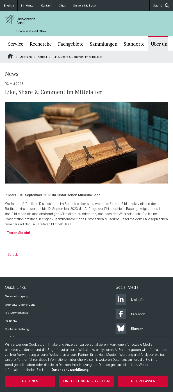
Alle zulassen (143, 381)
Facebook (130, 314)
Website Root (10, 56)
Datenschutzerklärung (70, 370)
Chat (62, 5)
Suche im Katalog (17, 329)
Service (15, 44)
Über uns (160, 44)
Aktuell (42, 56)
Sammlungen (103, 44)
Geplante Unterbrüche (20, 304)
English (9, 5)
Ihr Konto (27, 5)
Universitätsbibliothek (31, 31)
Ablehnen (30, 381)
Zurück (12, 254)
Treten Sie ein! (18, 233)
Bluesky (129, 328)
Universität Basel (84, 5)
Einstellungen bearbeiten (86, 381)
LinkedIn (130, 299)
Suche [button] (161, 5)
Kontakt (46, 5)
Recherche (41, 44)
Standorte (134, 44)
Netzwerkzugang (16, 296)
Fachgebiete (71, 44)
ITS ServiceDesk (16, 312)
